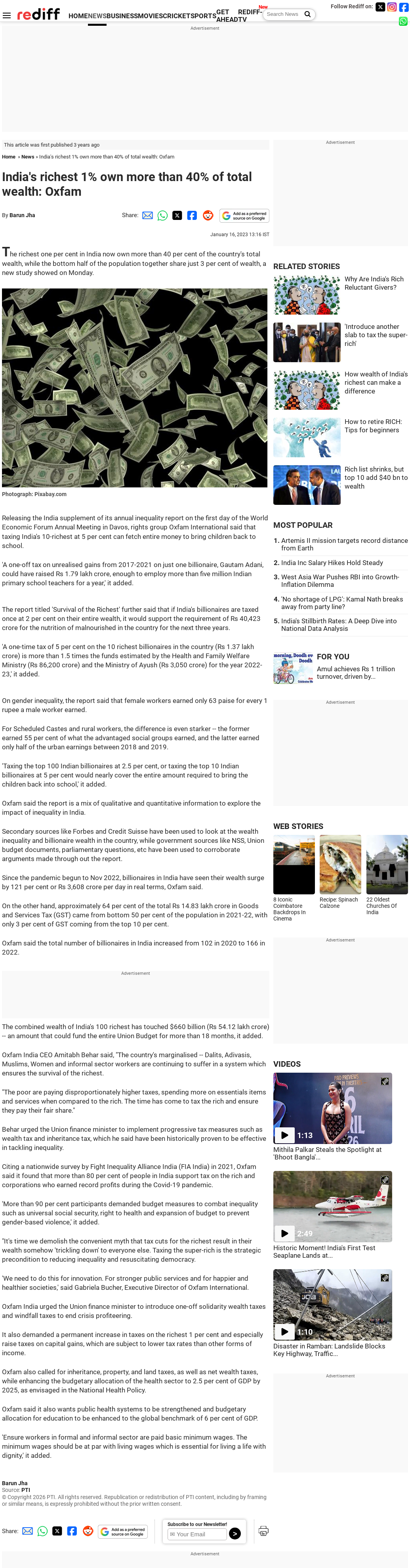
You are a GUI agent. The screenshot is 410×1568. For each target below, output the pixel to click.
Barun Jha (22, 215)
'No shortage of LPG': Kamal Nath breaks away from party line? (342, 603)
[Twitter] (380, 7)
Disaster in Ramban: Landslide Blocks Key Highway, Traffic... (329, 1350)
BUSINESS (122, 16)
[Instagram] (392, 7)
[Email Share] (146, 215)
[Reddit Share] (206, 215)
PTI (25, 1490)
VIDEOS (287, 1064)
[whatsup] (404, 21)
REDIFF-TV (250, 15)
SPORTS (203, 16)
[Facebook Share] (191, 215)
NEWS (97, 16)
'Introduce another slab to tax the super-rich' (376, 335)
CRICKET (177, 16)
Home (8, 157)
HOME (78, 16)
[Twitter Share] (176, 215)
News (27, 157)
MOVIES (150, 16)
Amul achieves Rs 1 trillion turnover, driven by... (356, 672)
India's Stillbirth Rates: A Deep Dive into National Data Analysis (339, 624)
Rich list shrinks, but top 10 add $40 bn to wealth (376, 478)
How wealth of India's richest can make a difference (376, 383)
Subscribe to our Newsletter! (197, 1524)
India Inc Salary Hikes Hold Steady (332, 563)
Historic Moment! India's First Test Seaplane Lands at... (324, 1251)
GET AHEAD (227, 15)
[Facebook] (404, 7)
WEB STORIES (298, 826)
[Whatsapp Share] (161, 215)
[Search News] (305, 14)
